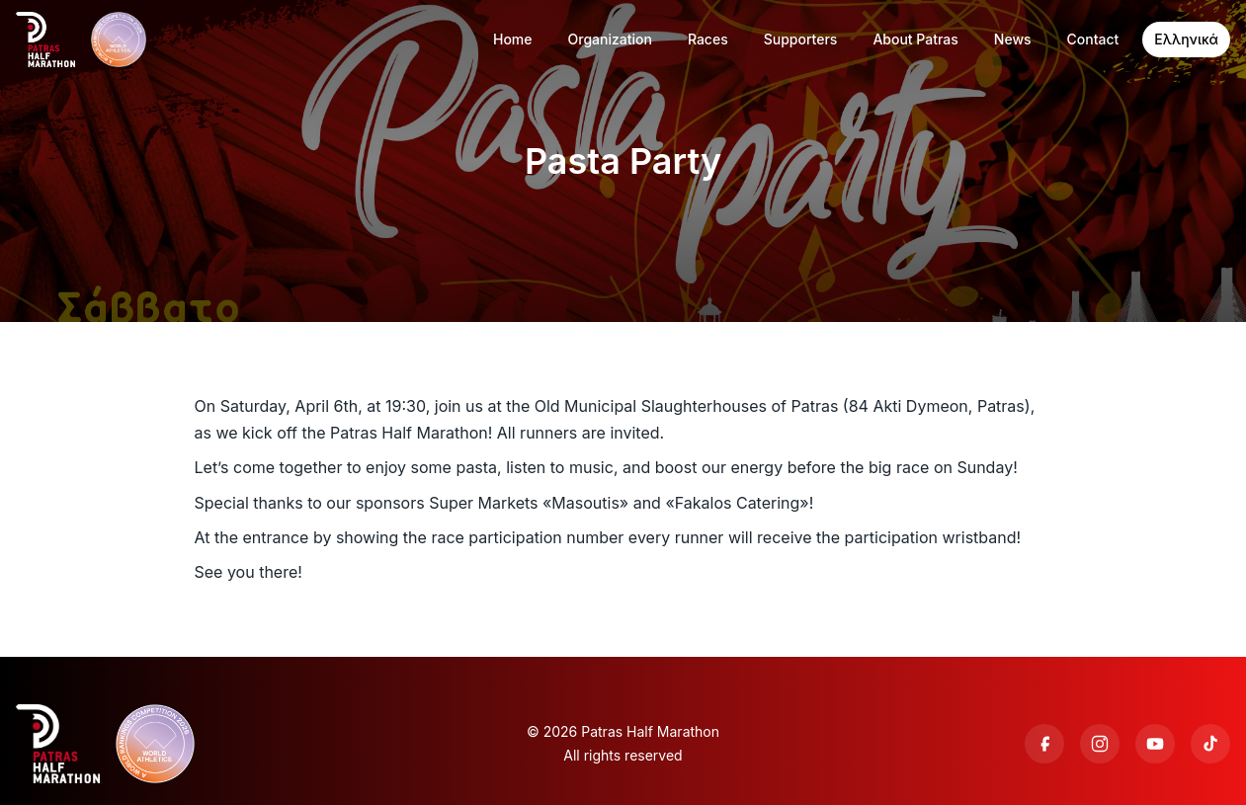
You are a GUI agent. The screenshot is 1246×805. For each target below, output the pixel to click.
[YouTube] (1155, 744)
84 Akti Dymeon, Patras (937, 406)
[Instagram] (1100, 744)
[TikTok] (1210, 744)
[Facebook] (1044, 744)
